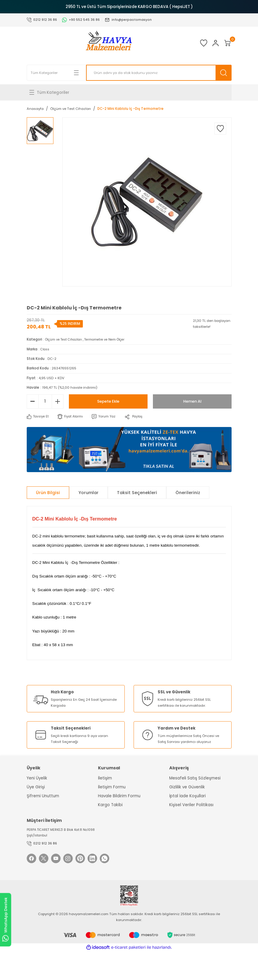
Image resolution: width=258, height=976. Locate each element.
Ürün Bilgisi (48, 493)
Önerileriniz (187, 493)
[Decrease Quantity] (33, 401)
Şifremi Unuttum (43, 796)
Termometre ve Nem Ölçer (110, 339)
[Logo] (98, 43)
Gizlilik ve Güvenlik (187, 787)
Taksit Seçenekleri (137, 493)
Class (45, 349)
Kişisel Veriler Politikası (191, 805)
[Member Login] (205, 43)
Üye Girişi (36, 787)
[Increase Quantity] (58, 401)
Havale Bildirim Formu (119, 796)
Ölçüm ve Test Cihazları (65, 339)
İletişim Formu (112, 787)
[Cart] (224, 43)
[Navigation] (129, 92)
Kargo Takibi (110, 805)
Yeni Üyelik (37, 778)
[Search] (159, 73)
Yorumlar (88, 493)
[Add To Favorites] (220, 129)
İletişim (105, 778)
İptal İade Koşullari (187, 796)
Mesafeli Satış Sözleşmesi (195, 778)
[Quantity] (45, 401)
